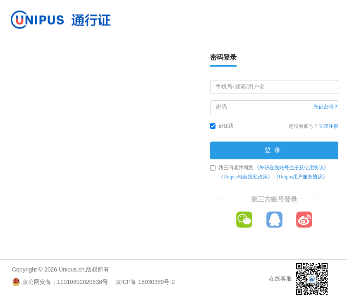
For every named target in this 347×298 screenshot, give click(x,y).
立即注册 (328, 126)
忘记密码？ (325, 107)
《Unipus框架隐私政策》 (245, 177)
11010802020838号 (82, 282)
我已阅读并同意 (269, 172)
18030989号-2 (156, 282)
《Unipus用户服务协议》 (301, 177)
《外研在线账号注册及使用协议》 (291, 168)
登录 (274, 150)
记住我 (221, 126)
